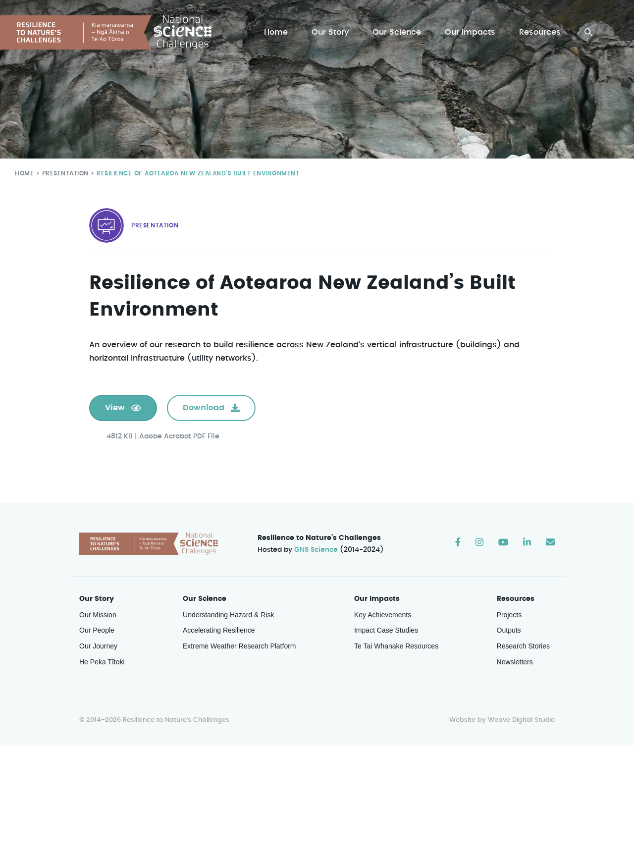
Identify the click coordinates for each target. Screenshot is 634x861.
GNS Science (316, 550)
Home (278, 32)
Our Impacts (471, 32)
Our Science (398, 32)
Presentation (63, 173)
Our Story (332, 32)
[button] (588, 32)
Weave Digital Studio (521, 720)
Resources (540, 32)
